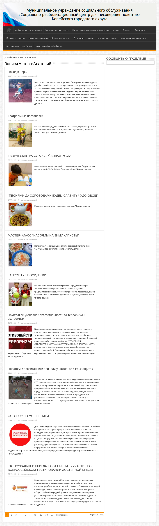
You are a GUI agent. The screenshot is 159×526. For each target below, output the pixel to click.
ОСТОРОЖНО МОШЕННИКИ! (29, 416)
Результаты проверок (83, 38)
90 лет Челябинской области (48, 46)
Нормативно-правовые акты (133, 38)
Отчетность (139, 30)
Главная (9, 30)
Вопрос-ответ (13, 46)
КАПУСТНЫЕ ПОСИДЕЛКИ (27, 275)
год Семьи (27, 46)
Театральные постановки (25, 116)
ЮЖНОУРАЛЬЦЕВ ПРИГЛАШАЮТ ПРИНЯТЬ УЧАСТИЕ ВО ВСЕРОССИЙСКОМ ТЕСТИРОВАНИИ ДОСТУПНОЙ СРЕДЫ (50, 468)
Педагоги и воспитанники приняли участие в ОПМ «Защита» (50, 369)
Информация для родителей (28, 30)
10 (35, 515)
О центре (127, 30)
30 (46, 515)
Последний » (62, 515)
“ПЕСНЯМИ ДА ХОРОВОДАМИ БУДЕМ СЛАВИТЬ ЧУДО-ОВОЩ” (53, 195)
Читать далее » (58, 132)
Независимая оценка (106, 38)
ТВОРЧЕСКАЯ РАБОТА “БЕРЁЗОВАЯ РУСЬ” (39, 156)
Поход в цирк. (17, 72)
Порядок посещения (16, 38)
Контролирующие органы (56, 30)
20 (41, 515)
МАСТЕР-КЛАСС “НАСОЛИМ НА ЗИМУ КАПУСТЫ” (43, 235)
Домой (8, 57)
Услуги (116, 30)
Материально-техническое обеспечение (90, 30)
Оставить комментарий (27, 76)
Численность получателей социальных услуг (49, 38)
